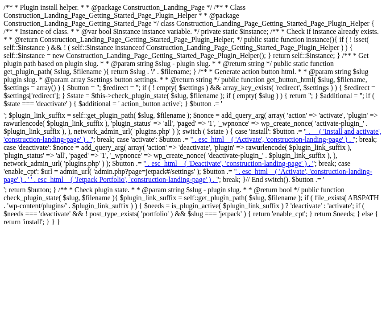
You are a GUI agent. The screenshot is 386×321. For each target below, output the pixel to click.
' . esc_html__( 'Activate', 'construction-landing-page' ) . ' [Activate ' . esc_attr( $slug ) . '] (273, 139)
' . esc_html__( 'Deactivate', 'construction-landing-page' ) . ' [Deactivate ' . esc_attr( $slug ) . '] (229, 163)
